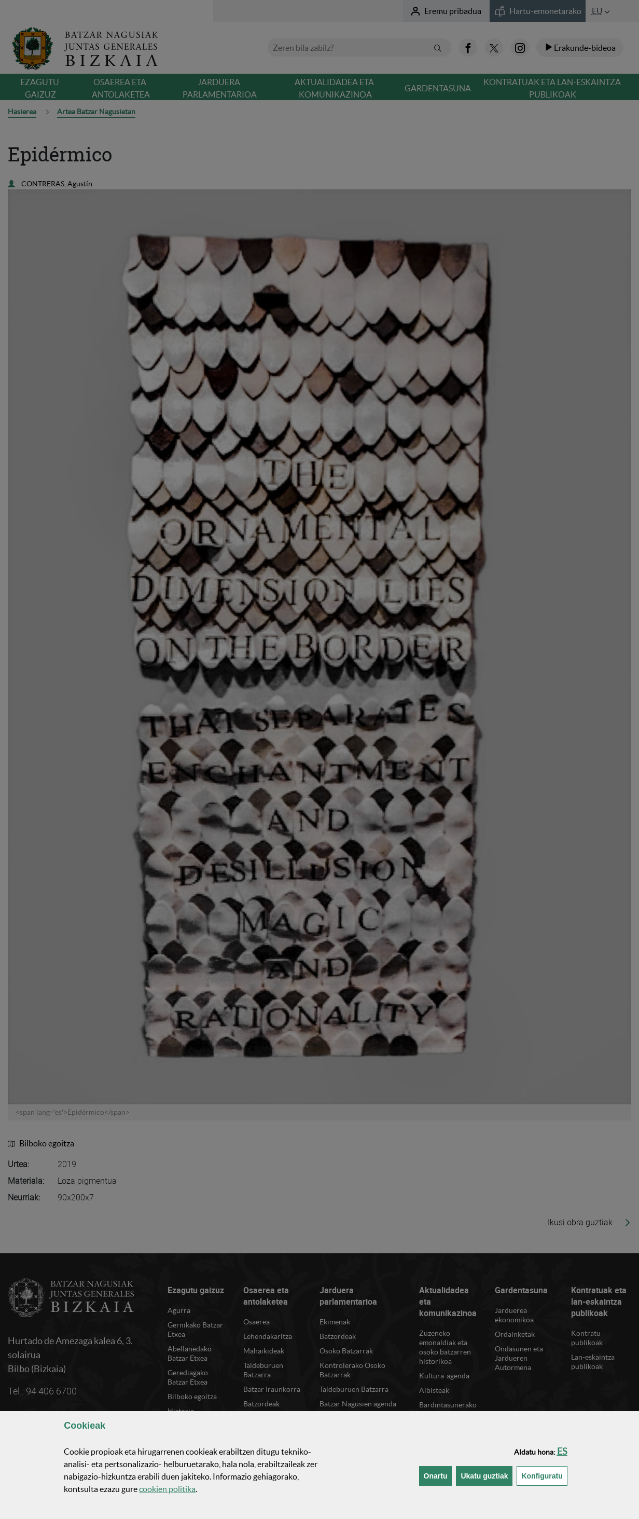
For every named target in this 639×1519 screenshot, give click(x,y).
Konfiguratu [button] (544, 1475)
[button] (562, 1451)
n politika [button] (167, 1489)
